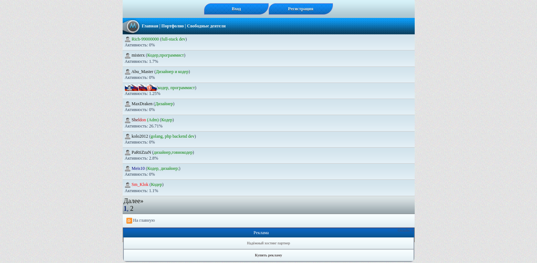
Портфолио (172, 25)
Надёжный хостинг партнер (268, 243)
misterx (135, 55)
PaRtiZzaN (138, 152)
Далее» (133, 201)
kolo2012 (137, 136)
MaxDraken (139, 103)
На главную (140, 221)
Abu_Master (139, 71)
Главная (150, 25)
